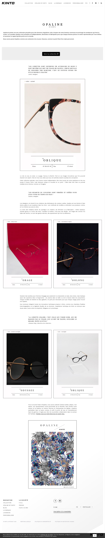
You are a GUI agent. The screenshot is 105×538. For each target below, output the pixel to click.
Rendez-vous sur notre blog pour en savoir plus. (50, 414)
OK (95, 535)
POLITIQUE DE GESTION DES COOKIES (64, 521)
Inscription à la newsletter (62, 511)
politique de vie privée (47, 534)
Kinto (8, 3)
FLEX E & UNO (23, 507)
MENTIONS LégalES (25, 521)
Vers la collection (51, 54)
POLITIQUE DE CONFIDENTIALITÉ (43, 521)
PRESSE (21, 505)
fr (86, 3)
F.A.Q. (21, 502)
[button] (79, 507)
